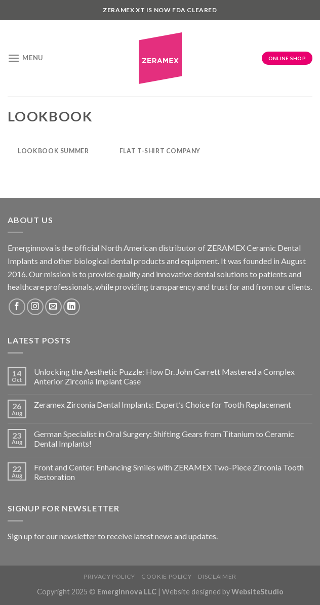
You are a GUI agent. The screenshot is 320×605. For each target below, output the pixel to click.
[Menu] (25, 58)
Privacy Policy (109, 576)
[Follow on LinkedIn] (71, 306)
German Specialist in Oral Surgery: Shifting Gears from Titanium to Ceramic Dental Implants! (164, 438)
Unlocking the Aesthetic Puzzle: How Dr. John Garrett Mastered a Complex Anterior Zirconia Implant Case (164, 376)
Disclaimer (217, 576)
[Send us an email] (53, 306)
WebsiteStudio (257, 591)
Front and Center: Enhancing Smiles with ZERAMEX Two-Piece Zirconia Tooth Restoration (169, 472)
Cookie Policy (166, 576)
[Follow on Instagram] (35, 306)
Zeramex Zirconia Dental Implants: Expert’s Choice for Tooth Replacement (162, 404)
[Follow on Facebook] (17, 306)
